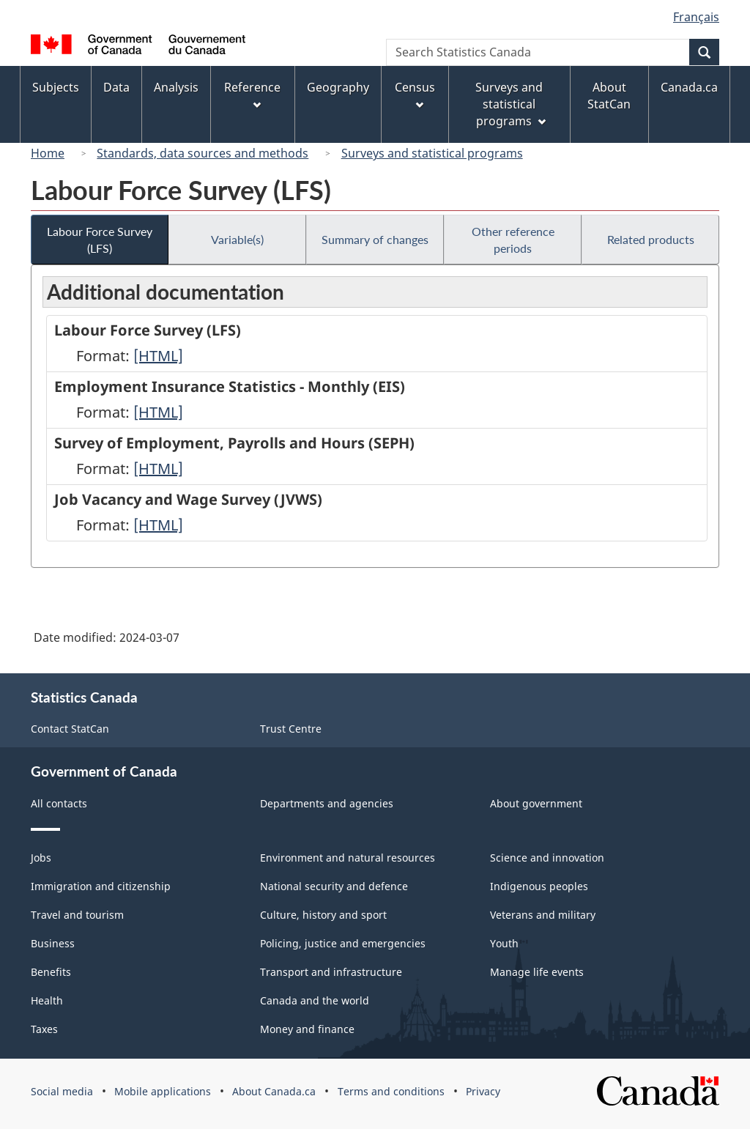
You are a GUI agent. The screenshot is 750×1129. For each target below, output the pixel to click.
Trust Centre (291, 729)
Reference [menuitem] (252, 94)
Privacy (483, 1091)
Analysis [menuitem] (176, 87)
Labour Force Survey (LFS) (99, 239)
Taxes (44, 1029)
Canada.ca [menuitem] (689, 87)
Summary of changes (375, 239)
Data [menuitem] (116, 87)
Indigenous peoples (539, 886)
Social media (62, 1091)
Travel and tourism (77, 915)
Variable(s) (237, 239)
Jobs (41, 858)
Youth (504, 943)
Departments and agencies (326, 803)
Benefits (51, 972)
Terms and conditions (391, 1091)
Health (47, 1000)
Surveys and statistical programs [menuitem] (510, 104)
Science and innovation (547, 858)
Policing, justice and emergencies (343, 943)
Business (53, 943)
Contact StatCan (70, 729)
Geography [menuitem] (338, 87)
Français (696, 17)
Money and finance (307, 1029)
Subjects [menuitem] (55, 87)
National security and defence (334, 886)
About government (536, 803)
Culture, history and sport (323, 915)
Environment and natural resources (347, 858)
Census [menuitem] (415, 94)
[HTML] (158, 356)
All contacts (59, 803)
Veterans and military (542, 915)
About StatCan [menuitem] (609, 95)
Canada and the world (314, 1000)
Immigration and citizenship (101, 886)
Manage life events (537, 972)
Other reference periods (513, 239)
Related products (650, 239)
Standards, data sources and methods (202, 153)
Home (47, 153)
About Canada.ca (274, 1091)
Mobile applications (162, 1091)
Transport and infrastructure (331, 972)
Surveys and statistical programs (432, 153)
